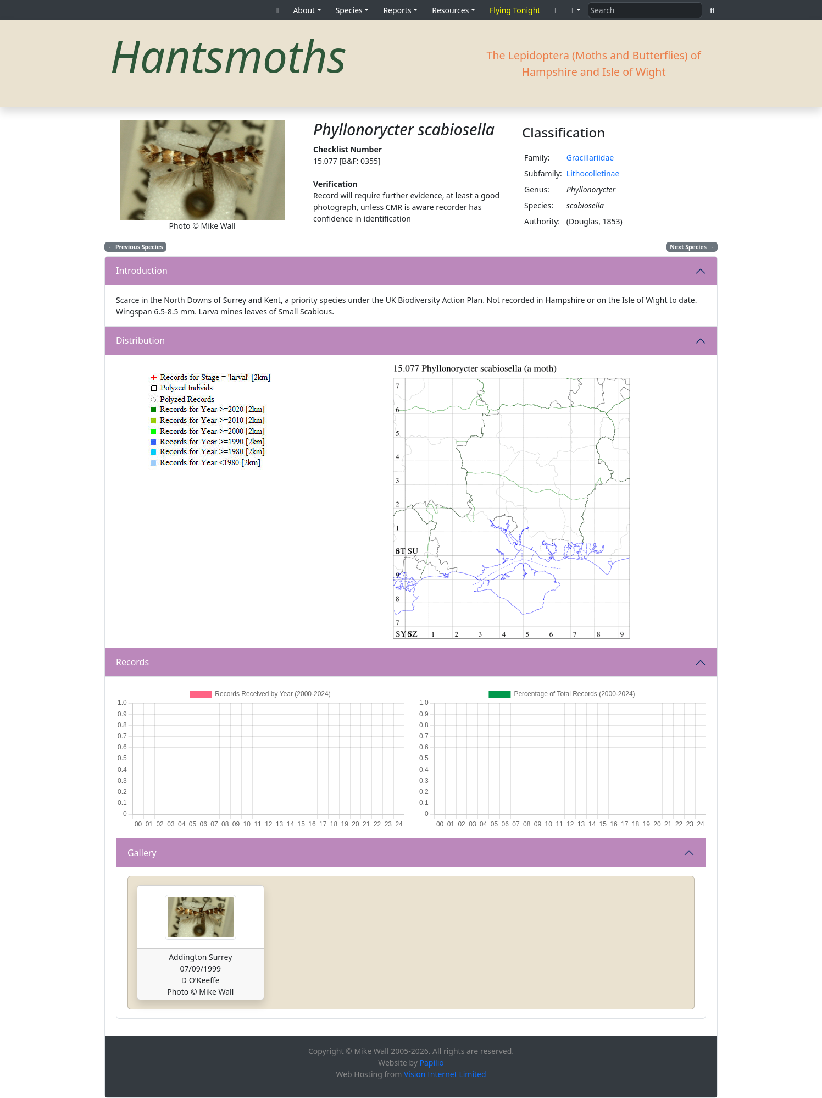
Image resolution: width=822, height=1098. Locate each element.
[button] (577, 10)
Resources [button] (450, 10)
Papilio (432, 1062)
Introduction (142, 270)
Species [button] (349, 10)
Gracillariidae (590, 157)
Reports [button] (397, 10)
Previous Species (135, 247)
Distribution (140, 340)
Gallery (142, 853)
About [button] (304, 10)
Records (132, 662)
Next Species (692, 247)
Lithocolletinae (593, 173)
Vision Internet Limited (445, 1074)
